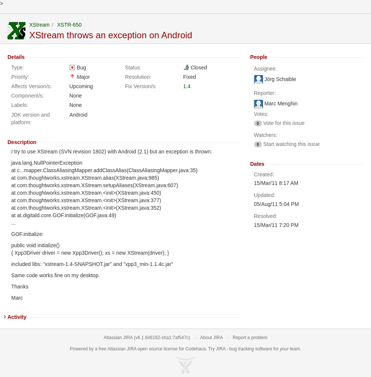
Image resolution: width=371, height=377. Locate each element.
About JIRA (211, 337)
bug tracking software (250, 348)
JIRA (131, 348)
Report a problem (250, 337)
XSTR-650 (69, 25)
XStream (39, 25)
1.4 (186, 86)
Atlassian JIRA (118, 337)
